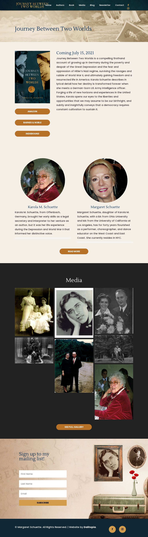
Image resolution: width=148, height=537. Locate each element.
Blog (92, 5)
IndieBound (32, 133)
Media (82, 5)
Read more (74, 251)
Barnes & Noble (32, 122)
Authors (60, 5)
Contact (119, 5)
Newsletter (105, 5)
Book (71, 5)
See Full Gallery (74, 427)
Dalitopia (90, 527)
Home (48, 5)
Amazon (32, 111)
